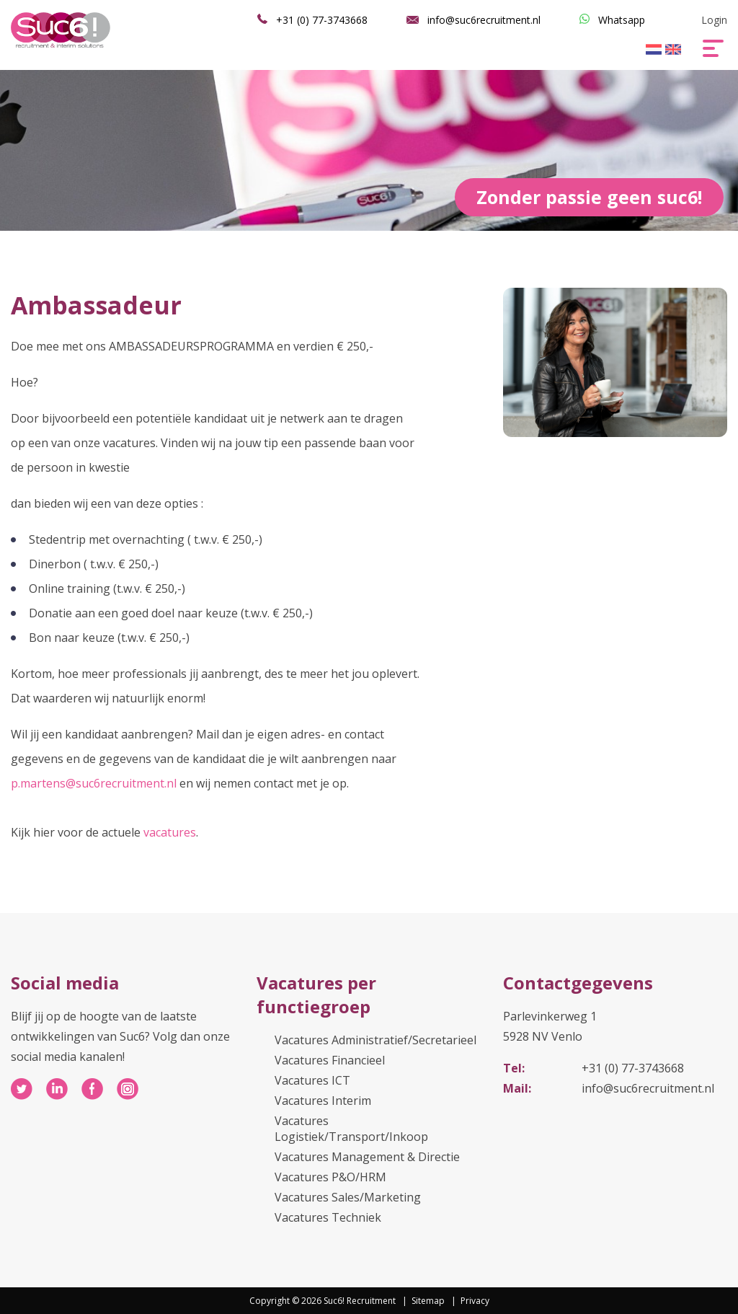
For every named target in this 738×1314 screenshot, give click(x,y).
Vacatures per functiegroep (316, 994)
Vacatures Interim (323, 1100)
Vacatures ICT (312, 1080)
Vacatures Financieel (330, 1060)
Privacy (475, 1301)
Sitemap (428, 1301)
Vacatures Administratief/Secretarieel (375, 1040)
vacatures (169, 832)
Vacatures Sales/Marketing (348, 1197)
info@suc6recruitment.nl (484, 20)
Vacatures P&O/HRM (330, 1177)
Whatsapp (621, 20)
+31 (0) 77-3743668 (322, 20)
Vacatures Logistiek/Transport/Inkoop (351, 1129)
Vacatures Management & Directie (367, 1157)
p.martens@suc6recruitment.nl (94, 783)
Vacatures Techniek (328, 1217)
